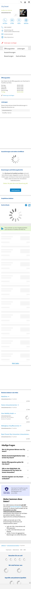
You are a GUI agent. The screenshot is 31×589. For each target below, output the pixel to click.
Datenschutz (16, 550)
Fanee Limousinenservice (9, 405)
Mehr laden (15, 363)
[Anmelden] (25, 2)
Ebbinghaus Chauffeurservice (10, 426)
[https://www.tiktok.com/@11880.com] (11, 560)
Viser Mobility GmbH (7, 413)
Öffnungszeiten (9, 48)
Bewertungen (8, 56)
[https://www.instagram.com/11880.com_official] (15, 560)
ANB (24, 550)
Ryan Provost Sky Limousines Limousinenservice (15, 434)
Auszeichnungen (10, 52)
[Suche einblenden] (21, 2)
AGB (21, 550)
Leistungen (21, 48)
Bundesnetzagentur (15, 506)
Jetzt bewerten (15, 190)
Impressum (8, 550)
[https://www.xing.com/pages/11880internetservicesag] (20, 560)
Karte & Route (21, 56)
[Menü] (29, 2)
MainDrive (4, 396)
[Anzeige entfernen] (30, 583)
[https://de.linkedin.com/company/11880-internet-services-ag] (24, 560)
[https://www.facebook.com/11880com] (6, 560)
